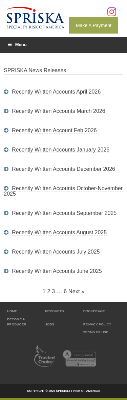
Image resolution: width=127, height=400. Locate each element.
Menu (17, 44)
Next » (76, 291)
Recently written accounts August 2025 (59, 232)
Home (12, 311)
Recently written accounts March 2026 (58, 111)
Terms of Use (95, 332)
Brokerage (94, 311)
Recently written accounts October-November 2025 (63, 191)
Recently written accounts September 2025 (64, 213)
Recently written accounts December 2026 (63, 169)
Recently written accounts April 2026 (56, 92)
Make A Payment (93, 25)
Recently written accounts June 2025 (57, 271)
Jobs (49, 324)
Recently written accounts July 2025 (56, 252)
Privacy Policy (97, 324)
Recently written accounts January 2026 (60, 150)
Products (54, 311)
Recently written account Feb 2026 (54, 130)
